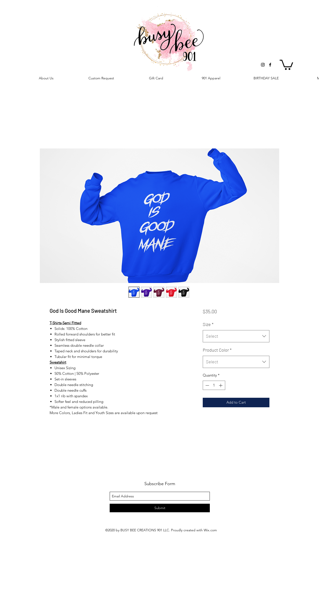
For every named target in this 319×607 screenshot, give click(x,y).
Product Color (217, 350)
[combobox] (236, 336)
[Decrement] (206, 385)
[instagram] (262, 64)
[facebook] (270, 64)
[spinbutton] (214, 385)
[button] (286, 64)
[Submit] (160, 508)
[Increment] (221, 385)
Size (208, 324)
